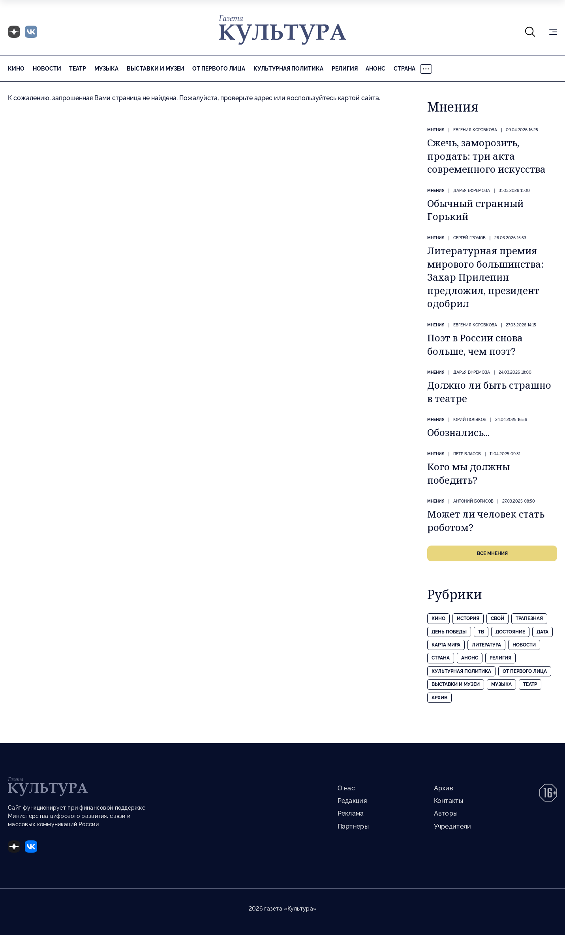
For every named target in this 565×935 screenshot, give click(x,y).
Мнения (436, 130)
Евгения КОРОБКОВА (475, 130)
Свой (497, 618)
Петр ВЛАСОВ (467, 454)
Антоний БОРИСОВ (473, 501)
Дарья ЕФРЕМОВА (471, 190)
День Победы (449, 632)
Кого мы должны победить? (468, 473)
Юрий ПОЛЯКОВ (469, 419)
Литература (486, 645)
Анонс (375, 68)
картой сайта (358, 98)
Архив (439, 697)
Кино (16, 68)
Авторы (446, 813)
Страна (404, 68)
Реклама (351, 813)
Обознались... (458, 432)
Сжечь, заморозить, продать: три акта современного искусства (486, 155)
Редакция (352, 801)
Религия (345, 68)
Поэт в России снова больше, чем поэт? (475, 344)
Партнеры (353, 826)
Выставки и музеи (155, 68)
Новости (47, 68)
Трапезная (529, 618)
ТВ (481, 632)
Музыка (106, 68)
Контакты (448, 801)
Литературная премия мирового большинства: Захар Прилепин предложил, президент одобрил (485, 277)
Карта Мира (446, 645)
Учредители (452, 826)
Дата (542, 632)
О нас (346, 788)
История (468, 618)
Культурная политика (288, 68)
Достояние (510, 632)
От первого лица (218, 68)
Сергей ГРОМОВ (469, 238)
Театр (77, 68)
